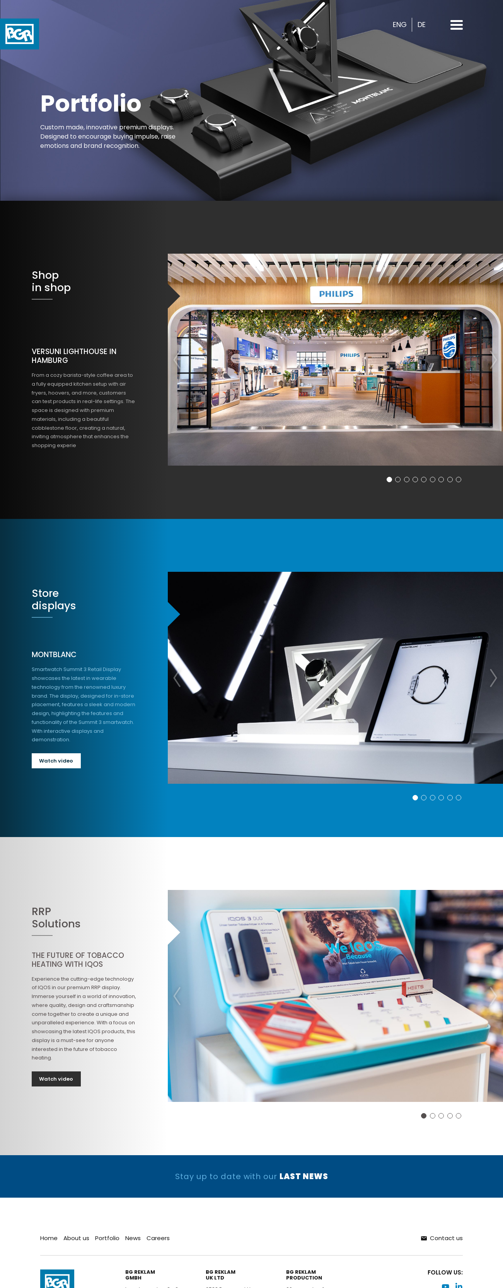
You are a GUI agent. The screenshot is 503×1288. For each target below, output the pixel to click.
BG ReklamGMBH (140, 1275)
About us (76, 1238)
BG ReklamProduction (304, 1275)
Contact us (442, 1238)
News (133, 1238)
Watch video (56, 760)
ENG (400, 24)
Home (49, 1238)
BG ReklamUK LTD (220, 1275)
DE (422, 24)
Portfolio (107, 1238)
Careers (158, 1238)
